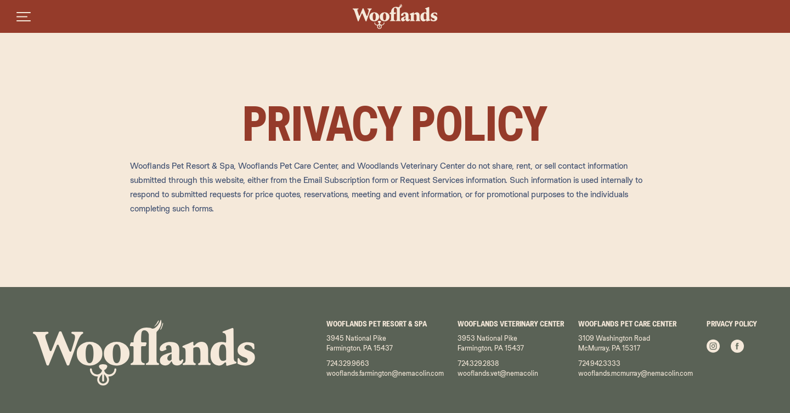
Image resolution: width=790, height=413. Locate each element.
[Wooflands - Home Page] (395, 16)
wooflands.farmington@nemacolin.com (385, 373)
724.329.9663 (347, 363)
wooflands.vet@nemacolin (498, 373)
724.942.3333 (599, 363)
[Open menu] (23, 16)
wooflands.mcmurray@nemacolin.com (635, 373)
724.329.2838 (478, 363)
